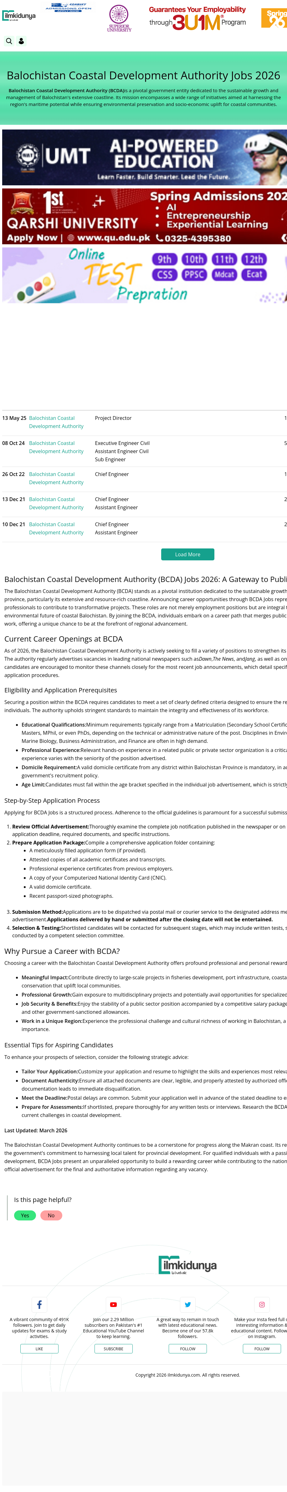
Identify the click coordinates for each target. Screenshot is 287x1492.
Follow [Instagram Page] (261, 1349)
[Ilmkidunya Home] (19, 15)
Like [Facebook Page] (39, 1349)
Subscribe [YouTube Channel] (113, 1349)
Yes (25, 1215)
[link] (68, 7)
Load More (187, 554)
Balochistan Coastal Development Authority (56, 422)
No (51, 1215)
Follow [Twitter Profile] (187, 1349)
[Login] (21, 41)
